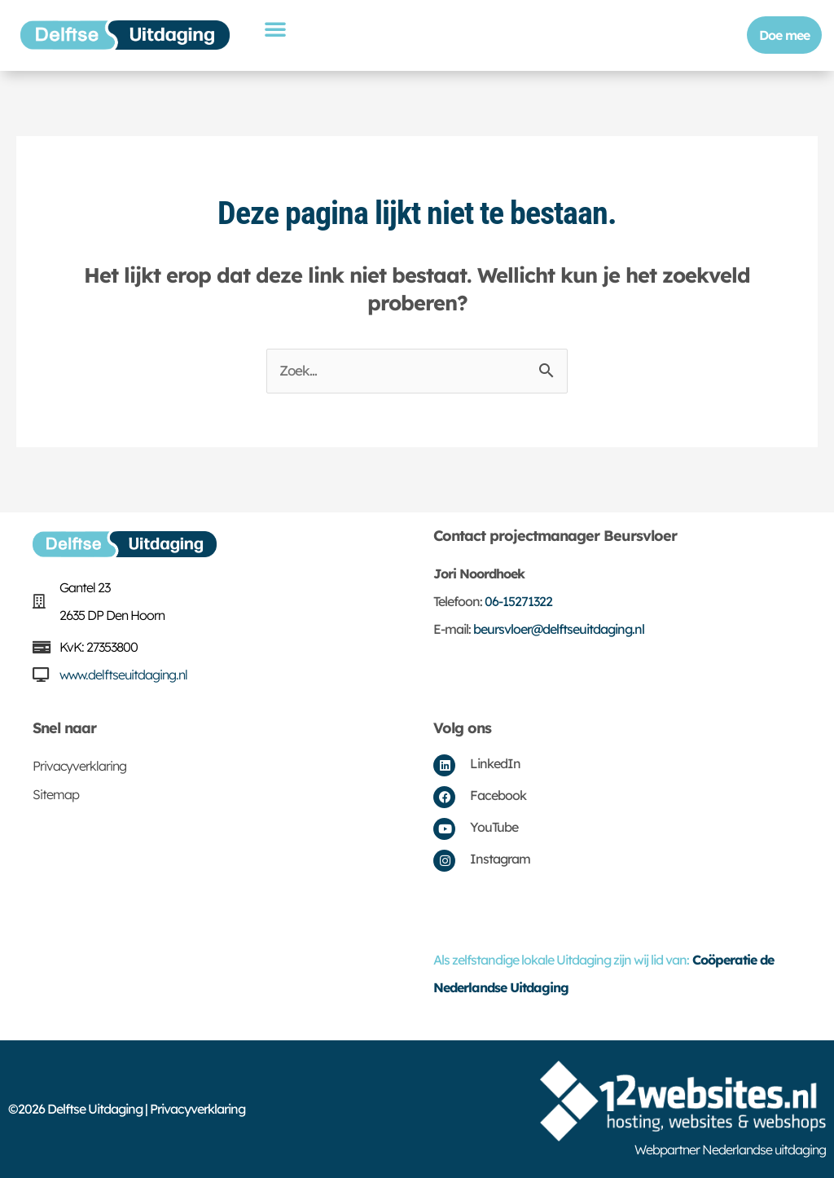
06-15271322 (518, 601)
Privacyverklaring (79, 766)
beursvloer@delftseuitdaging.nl (558, 629)
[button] (275, 28)
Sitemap (56, 794)
